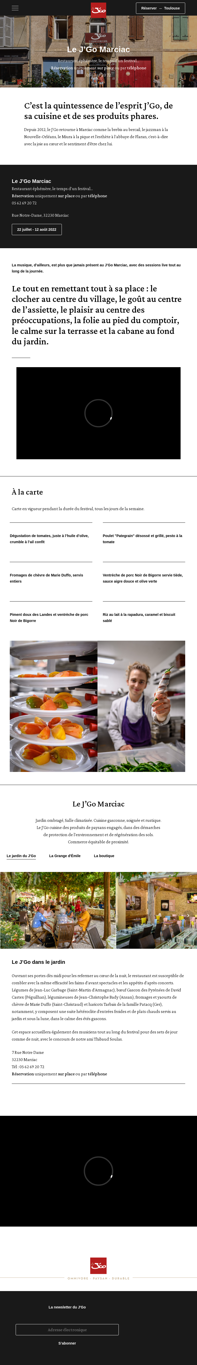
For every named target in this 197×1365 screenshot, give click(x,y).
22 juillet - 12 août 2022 (36, 229)
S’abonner (67, 1343)
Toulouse (172, 8)
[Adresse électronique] (67, 1329)
